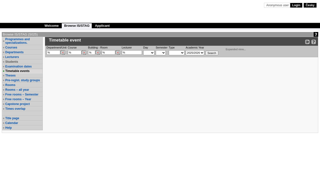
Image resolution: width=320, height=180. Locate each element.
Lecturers (12, 57)
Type (172, 47)
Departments (14, 52)
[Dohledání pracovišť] (63, 52)
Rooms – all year (17, 90)
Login (296, 5)
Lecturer (127, 47)
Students (11, 62)
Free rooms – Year (18, 99)
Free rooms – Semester (21, 94)
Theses (10, 75)
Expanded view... (233, 49)
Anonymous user (278, 5)
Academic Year (195, 47)
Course (72, 47)
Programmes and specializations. (17, 41)
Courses (11, 47)
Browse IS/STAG (77, 26)
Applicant (102, 26)
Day (145, 47)
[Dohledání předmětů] (84, 52)
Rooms (10, 85)
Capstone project (17, 104)
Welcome (51, 26)
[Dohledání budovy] (97, 52)
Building (93, 47)
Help (8, 128)
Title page (12, 118)
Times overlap (15, 108)
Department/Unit (56, 47)
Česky (310, 5)
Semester (162, 47)
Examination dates (18, 66)
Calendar (11, 123)
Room (104, 47)
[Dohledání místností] (117, 52)
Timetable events (17, 71)
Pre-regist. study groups (22, 80)
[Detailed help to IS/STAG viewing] (313, 41)
